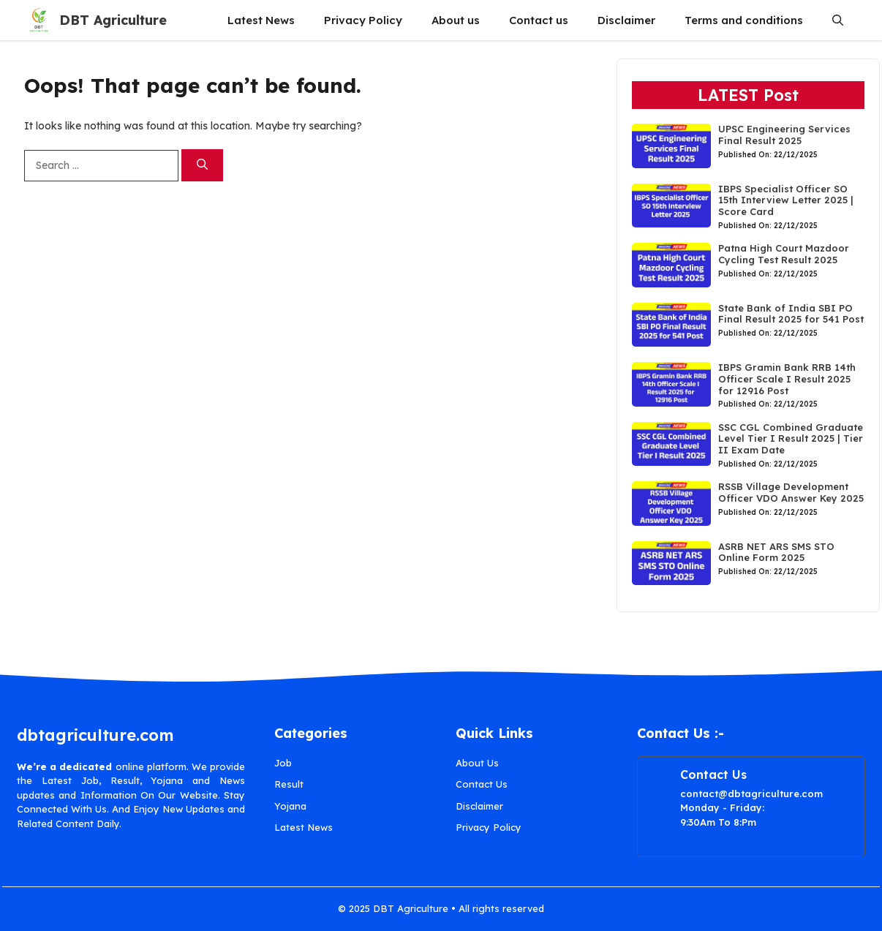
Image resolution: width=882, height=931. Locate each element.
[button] (838, 20)
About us (455, 20)
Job (283, 763)
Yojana (290, 806)
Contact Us (482, 784)
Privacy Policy (363, 20)
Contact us (538, 20)
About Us (477, 763)
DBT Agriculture (113, 20)
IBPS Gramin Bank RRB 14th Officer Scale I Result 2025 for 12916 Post (787, 378)
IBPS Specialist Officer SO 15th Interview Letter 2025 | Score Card (785, 200)
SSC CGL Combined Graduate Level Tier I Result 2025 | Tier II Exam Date (790, 438)
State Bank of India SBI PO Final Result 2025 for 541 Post (791, 313)
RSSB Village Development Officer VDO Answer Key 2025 (791, 492)
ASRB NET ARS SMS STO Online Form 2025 (776, 552)
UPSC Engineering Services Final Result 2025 (784, 134)
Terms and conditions (744, 20)
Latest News (261, 20)
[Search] (202, 165)
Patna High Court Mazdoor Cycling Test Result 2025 (783, 253)
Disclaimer (626, 20)
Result (289, 784)
